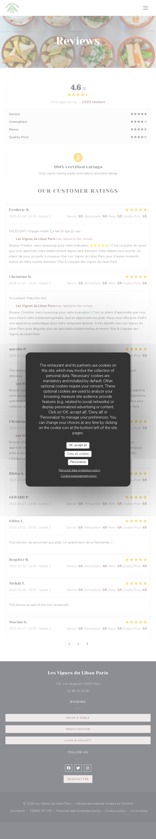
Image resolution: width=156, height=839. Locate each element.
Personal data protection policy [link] (79, 470)
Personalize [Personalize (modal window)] (78, 462)
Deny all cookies (78, 454)
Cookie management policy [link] (79, 476)
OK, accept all (78, 445)
